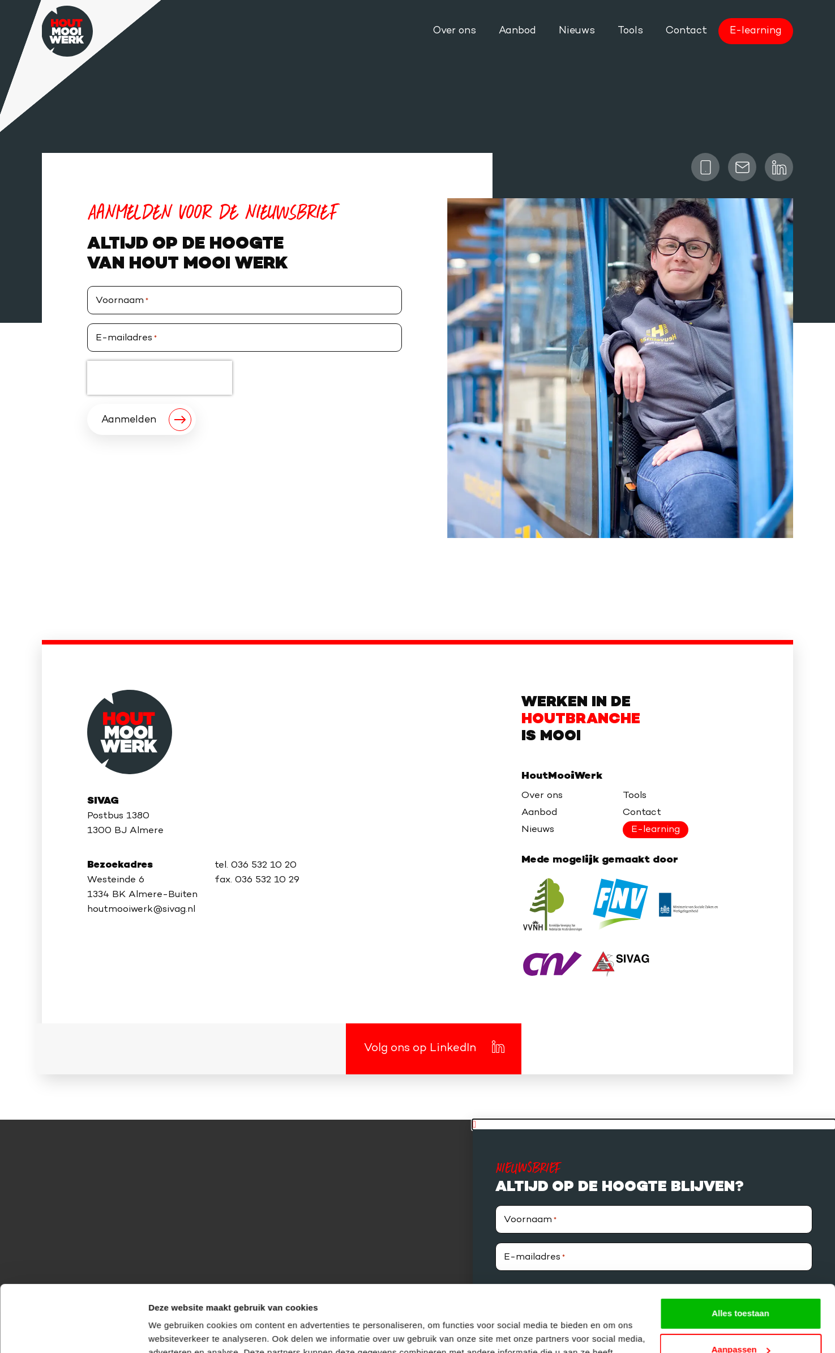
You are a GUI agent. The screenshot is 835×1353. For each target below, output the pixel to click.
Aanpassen (741, 1283)
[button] (654, 1124)
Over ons (454, 30)
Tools (630, 30)
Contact (686, 30)
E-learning (756, 30)
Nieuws (577, 30)
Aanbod (517, 30)
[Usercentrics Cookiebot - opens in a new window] (73, 1330)
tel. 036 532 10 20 (256, 865)
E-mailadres (126, 338)
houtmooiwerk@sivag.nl (141, 909)
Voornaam (122, 301)
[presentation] (159, 378)
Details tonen (175, 1330)
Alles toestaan (740, 1247)
